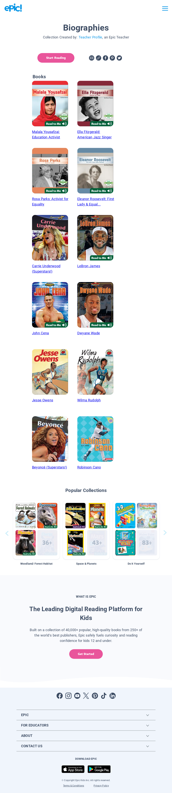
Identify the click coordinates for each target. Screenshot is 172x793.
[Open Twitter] (86, 696)
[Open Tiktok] (104, 696)
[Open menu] (165, 8)
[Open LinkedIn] (112, 696)
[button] (36, 529)
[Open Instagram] (68, 696)
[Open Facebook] (60, 696)
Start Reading (55, 58)
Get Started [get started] (86, 654)
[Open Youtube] (77, 696)
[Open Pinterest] (95, 696)
